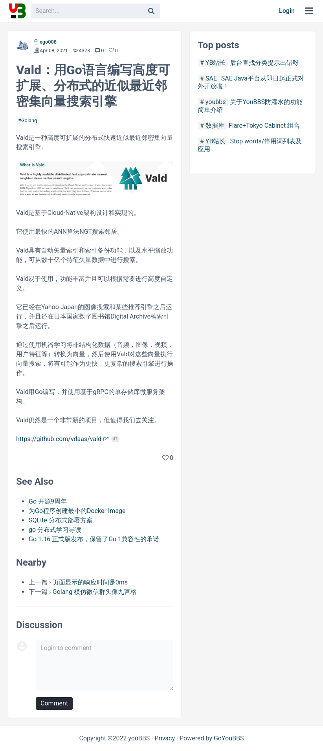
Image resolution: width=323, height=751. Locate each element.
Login (287, 11)
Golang (29, 120)
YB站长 (216, 62)
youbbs (216, 102)
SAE (211, 78)
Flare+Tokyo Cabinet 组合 (264, 125)
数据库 (215, 125)
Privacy (164, 738)
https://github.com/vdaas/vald (58, 439)
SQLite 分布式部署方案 (61, 520)
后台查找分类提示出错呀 (264, 62)
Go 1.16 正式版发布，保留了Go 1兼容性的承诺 (94, 539)
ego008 (48, 42)
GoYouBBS (229, 738)
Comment (54, 703)
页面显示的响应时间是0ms (90, 582)
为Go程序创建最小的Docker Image (77, 511)
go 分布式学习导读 (55, 529)
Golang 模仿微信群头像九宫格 (95, 591)
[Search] (151, 11)
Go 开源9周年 (48, 501)
